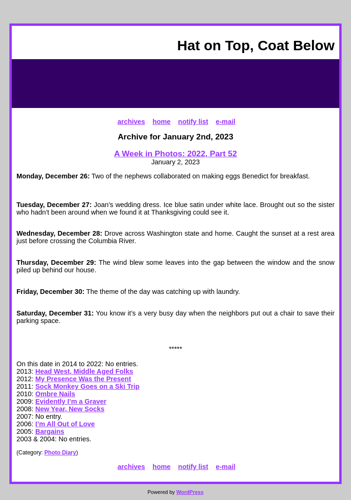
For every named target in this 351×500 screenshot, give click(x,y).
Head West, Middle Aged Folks (84, 371)
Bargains (49, 431)
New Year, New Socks (69, 409)
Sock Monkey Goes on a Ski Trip (87, 386)
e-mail (226, 121)
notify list (193, 121)
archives (131, 121)
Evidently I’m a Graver (70, 401)
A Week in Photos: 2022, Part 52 (175, 153)
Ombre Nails (55, 394)
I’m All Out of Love (65, 424)
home (161, 121)
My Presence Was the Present (83, 379)
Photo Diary (60, 452)
